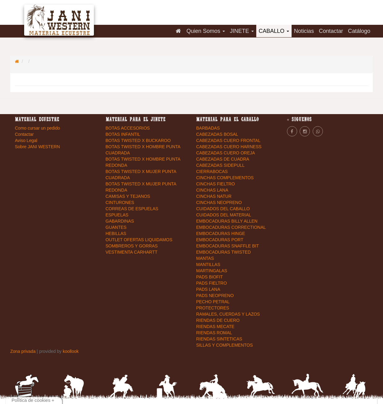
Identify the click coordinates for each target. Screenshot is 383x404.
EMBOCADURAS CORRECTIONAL (231, 227)
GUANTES (116, 227)
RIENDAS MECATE (215, 326)
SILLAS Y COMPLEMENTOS (224, 345)
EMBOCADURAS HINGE (220, 233)
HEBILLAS (116, 233)
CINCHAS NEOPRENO (219, 202)
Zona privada (23, 351)
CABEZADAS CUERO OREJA (225, 152)
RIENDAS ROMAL (214, 332)
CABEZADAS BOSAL (217, 134)
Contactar (331, 31)
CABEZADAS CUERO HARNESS (229, 146)
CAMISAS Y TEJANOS (128, 196)
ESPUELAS (117, 214)
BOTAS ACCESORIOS (128, 128)
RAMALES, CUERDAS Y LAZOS (228, 314)
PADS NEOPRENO (215, 295)
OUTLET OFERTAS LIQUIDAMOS (139, 239)
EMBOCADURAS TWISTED (223, 252)
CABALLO (274, 31)
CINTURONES (120, 202)
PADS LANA (208, 289)
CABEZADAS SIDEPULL (220, 165)
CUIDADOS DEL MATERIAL (223, 214)
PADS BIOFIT (209, 276)
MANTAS (205, 258)
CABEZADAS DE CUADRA (222, 159)
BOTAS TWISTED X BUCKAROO (138, 140)
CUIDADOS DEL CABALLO (223, 208)
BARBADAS (208, 128)
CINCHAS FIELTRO (215, 183)
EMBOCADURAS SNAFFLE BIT (227, 245)
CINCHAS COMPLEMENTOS (225, 177)
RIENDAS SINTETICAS (219, 338)
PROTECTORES (212, 307)
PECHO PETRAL (213, 301)
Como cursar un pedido (37, 128)
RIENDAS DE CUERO (218, 320)
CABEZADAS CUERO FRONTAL (228, 140)
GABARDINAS (120, 221)
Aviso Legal (26, 140)
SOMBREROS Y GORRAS (132, 245)
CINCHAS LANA (212, 190)
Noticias (304, 31)
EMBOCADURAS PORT (219, 239)
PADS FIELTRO (211, 283)
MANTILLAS (208, 264)
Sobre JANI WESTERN (37, 146)
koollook (70, 351)
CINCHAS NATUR (213, 196)
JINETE (242, 31)
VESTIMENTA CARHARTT (132, 252)
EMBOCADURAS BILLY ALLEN (227, 221)
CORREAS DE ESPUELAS (132, 208)
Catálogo (359, 31)
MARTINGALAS (211, 270)
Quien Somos (206, 31)
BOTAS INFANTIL (123, 134)
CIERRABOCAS (212, 171)
